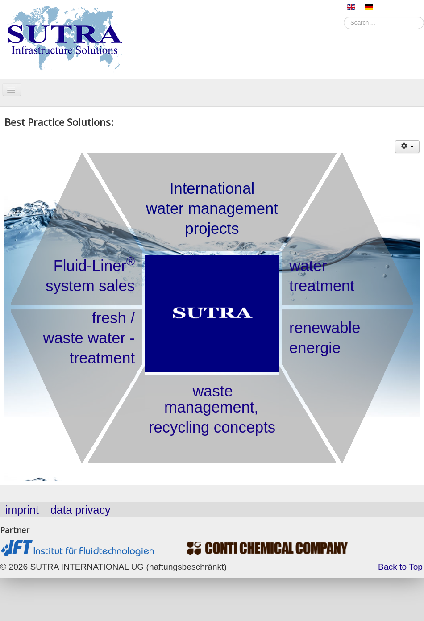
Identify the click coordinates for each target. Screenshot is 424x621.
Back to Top (400, 566)
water (308, 265)
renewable (324, 327)
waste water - (89, 337)
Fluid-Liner (94, 265)
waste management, (211, 399)
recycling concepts (212, 427)
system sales (90, 285)
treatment (321, 285)
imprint (22, 510)
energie (315, 347)
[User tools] (407, 146)
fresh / (113, 317)
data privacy (80, 510)
